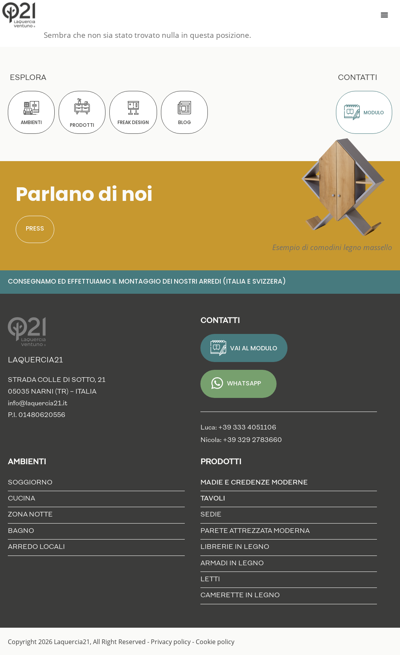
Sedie (210, 514)
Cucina (21, 498)
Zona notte (30, 514)
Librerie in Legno (234, 547)
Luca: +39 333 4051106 (238, 427)
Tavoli (214, 499)
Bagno (21, 531)
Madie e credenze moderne (256, 483)
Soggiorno (30, 482)
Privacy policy (171, 641)
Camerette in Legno (240, 595)
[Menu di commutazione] (384, 15)
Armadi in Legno (232, 563)
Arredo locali (36, 547)
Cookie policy (215, 641)
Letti (210, 579)
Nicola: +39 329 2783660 (241, 440)
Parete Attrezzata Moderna (255, 531)
